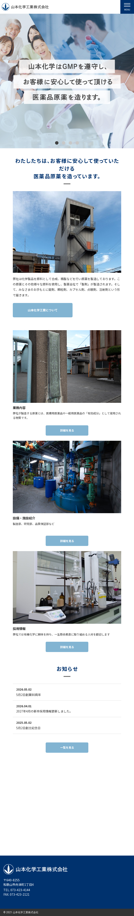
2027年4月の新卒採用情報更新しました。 (44, 711)
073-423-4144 (20, 890)
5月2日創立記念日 (28, 728)
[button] (56, 143)
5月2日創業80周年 (28, 695)
